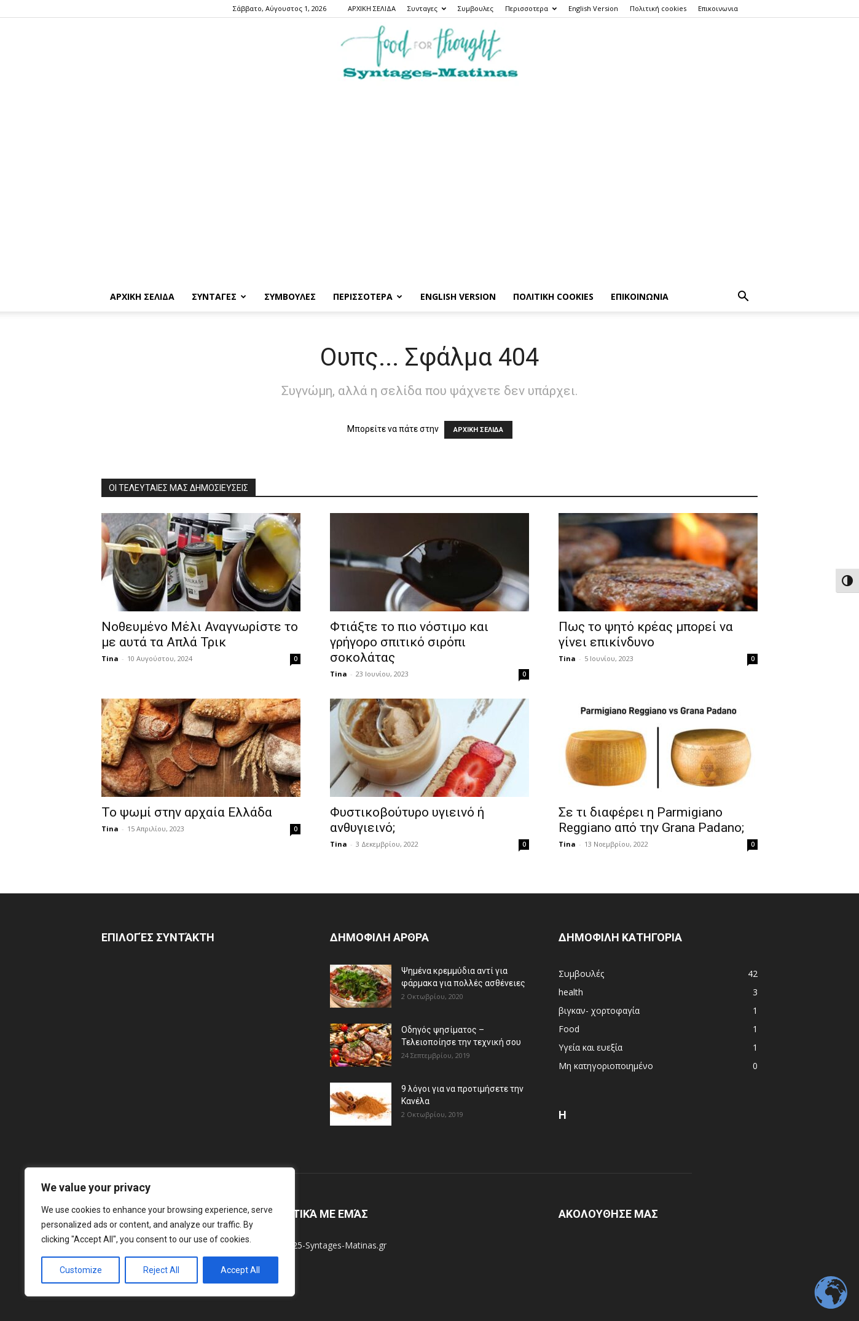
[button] (743, 298)
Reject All (161, 1270)
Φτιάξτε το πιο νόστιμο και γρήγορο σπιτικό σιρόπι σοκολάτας (409, 642)
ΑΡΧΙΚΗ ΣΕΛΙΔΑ (372, 8)
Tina (110, 658)
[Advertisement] (429, 190)
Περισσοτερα (531, 8)
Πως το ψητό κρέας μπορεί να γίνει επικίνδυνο (646, 634)
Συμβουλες (475, 8)
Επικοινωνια (718, 8)
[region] (160, 1231)
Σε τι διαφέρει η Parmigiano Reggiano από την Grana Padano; (651, 820)
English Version (593, 8)
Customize (81, 1270)
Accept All (240, 1270)
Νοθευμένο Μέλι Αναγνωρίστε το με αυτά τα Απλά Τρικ (199, 634)
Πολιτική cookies (658, 8)
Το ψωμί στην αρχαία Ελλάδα (186, 812)
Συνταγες (426, 8)
